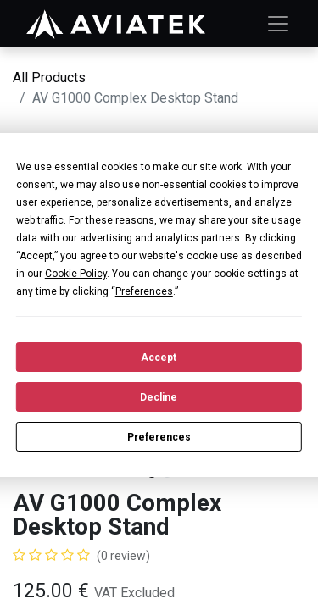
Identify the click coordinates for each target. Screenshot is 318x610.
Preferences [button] (144, 291)
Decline (158, 397)
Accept (158, 357)
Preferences (159, 437)
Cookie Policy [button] (76, 274)
